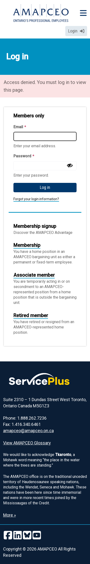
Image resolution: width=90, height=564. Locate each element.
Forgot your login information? (36, 199)
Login (76, 30)
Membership (26, 245)
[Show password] (70, 165)
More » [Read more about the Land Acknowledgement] (9, 515)
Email (19, 127)
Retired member (30, 315)
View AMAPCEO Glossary (27, 442)
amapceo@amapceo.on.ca (28, 430)
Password (23, 156)
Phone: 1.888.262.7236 (25, 418)
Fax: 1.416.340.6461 (22, 424)
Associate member (34, 275)
